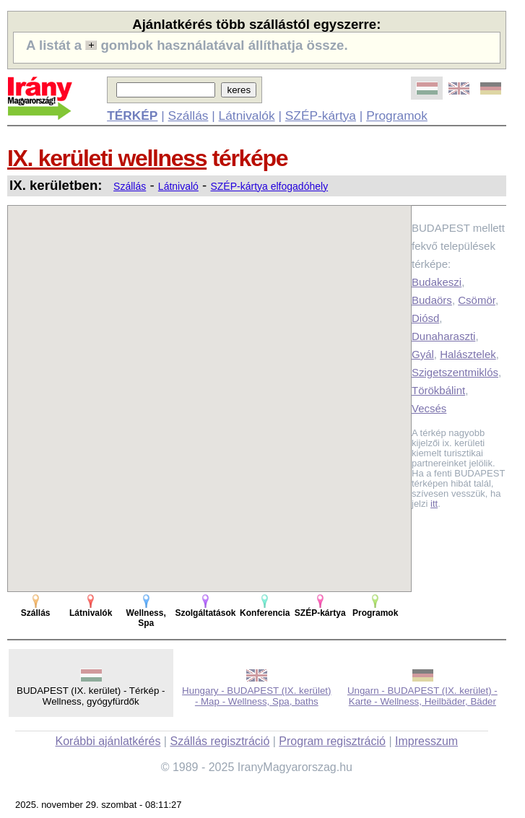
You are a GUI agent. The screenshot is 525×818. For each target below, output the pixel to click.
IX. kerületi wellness (107, 158)
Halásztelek (468, 354)
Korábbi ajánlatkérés (108, 741)
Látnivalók (247, 115)
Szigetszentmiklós (455, 372)
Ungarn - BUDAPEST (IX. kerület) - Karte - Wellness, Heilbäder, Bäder (422, 696)
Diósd (425, 318)
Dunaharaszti (443, 336)
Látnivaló (178, 186)
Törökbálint (438, 390)
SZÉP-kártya (320, 115)
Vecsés (429, 408)
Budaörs (432, 300)
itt (434, 503)
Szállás (188, 115)
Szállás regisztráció (219, 741)
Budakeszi (436, 282)
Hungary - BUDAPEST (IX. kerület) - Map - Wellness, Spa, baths (256, 696)
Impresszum (426, 741)
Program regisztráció (332, 741)
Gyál (423, 354)
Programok (397, 115)
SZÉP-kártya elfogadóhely (269, 186)
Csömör (476, 300)
